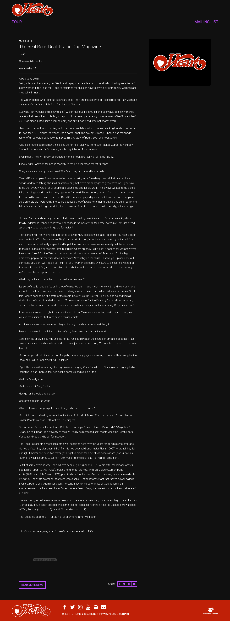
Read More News (32, 584)
